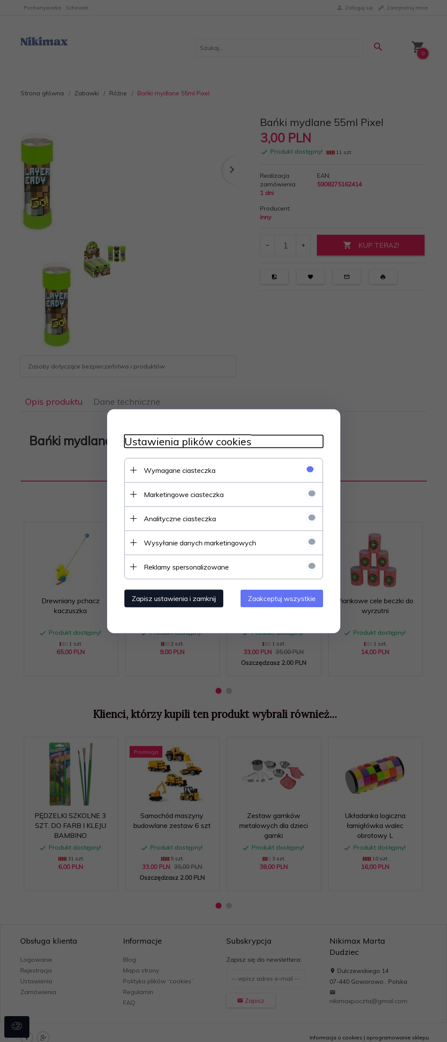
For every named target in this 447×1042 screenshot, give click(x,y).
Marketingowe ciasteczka (184, 494)
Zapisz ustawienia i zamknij (174, 598)
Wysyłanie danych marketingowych (200, 542)
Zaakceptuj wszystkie (282, 598)
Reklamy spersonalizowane (186, 566)
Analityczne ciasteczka (180, 518)
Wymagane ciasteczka (180, 470)
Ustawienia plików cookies (187, 441)
